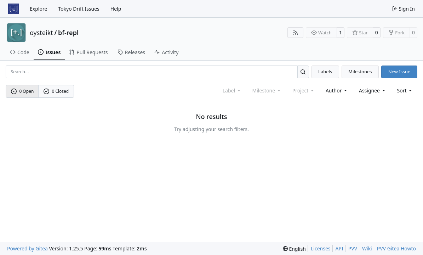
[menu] (405, 90)
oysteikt (41, 32)
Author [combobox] (337, 90)
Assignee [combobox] (372, 90)
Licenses (321, 248)
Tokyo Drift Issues (78, 8)
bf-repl (68, 32)
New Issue (399, 71)
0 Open (22, 91)
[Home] (13, 8)
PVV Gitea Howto (396, 248)
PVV (352, 248)
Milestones (360, 71)
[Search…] (303, 72)
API (339, 248)
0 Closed (56, 91)
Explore (38, 8)
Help (115, 8)
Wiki (367, 248)
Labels (325, 71)
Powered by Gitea (27, 248)
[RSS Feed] (295, 32)
